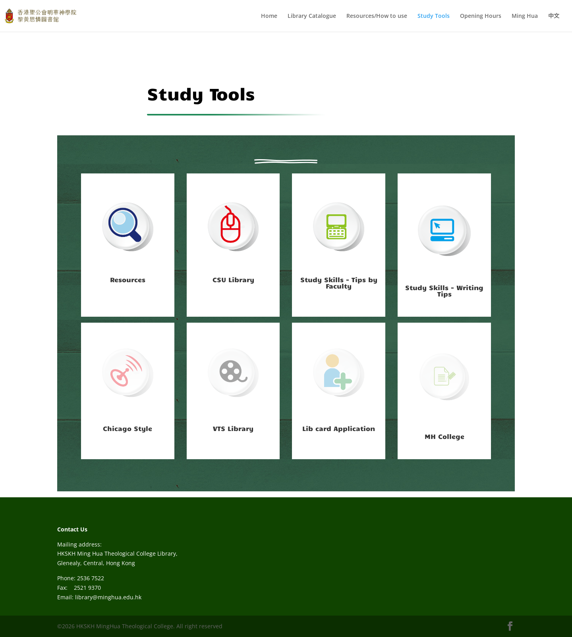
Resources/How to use (376, 16)
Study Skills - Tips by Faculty (338, 282)
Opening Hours (480, 16)
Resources (127, 279)
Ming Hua (525, 16)
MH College (444, 436)
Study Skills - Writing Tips (444, 290)
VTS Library (233, 428)
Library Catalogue (312, 16)
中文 (553, 16)
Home (269, 16)
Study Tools (433, 16)
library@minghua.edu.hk (108, 597)
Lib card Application (338, 428)
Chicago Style (127, 428)
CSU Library (233, 279)
